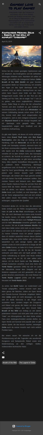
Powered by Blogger (21, 426)
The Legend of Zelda (27, 363)
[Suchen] (39, 4)
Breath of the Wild (9, 363)
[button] (39, 33)
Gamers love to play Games (21, 6)
